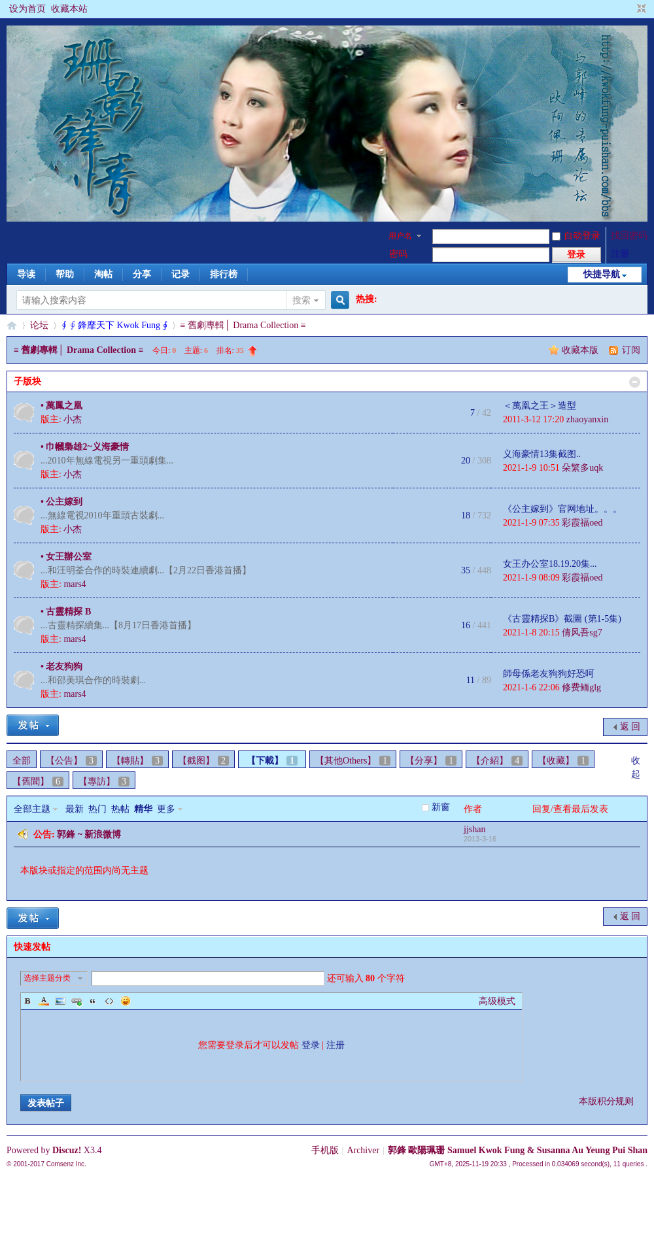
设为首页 (27, 9)
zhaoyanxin (587, 419)
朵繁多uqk (582, 468)
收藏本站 (69, 9)
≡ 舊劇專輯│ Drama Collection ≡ (243, 325)
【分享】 (430, 761)
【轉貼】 (137, 761)
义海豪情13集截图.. (542, 454)
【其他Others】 (352, 761)
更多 (166, 809)
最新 (74, 809)
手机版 (325, 1150)
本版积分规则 (606, 1101)
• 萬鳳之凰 (61, 406)
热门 (97, 809)
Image (60, 1000)
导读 (26, 274)
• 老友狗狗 (61, 666)
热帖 (120, 809)
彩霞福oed (582, 523)
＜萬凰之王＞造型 (539, 406)
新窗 (441, 807)
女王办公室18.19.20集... (550, 564)
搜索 (301, 300)
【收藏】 (563, 761)
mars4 (74, 584)
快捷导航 (601, 274)
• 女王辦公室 (66, 557)
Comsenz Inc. (66, 1164)
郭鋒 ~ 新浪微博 (89, 834)
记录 (180, 274)
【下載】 (272, 761)
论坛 (39, 325)
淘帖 (103, 274)
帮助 (65, 274)
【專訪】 (103, 781)
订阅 (631, 350)
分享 (142, 274)
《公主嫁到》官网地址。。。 (562, 509)
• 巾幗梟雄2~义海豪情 (85, 447)
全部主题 (32, 809)
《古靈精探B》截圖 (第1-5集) (562, 619)
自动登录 (576, 236)
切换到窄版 (639, 9)
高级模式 (497, 1001)
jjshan (474, 829)
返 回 (630, 727)
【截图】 (203, 761)
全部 (21, 761)
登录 (310, 1045)
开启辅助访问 (629, 9)
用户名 (400, 236)
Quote (92, 1000)
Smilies (125, 1000)
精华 (143, 809)
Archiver (363, 1150)
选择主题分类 (47, 978)
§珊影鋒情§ (12, 325)
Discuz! (66, 1150)
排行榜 (223, 274)
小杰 (72, 419)
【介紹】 (497, 761)
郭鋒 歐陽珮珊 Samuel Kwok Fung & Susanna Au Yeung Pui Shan (517, 1150)
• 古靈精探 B (66, 611)
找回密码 (629, 236)
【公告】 (71, 761)
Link (76, 1000)
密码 (398, 254)
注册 (620, 254)
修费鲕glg (581, 687)
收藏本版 (581, 350)
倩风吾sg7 (582, 632)
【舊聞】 (37, 781)
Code (109, 1000)
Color (43, 1000)
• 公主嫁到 (61, 502)
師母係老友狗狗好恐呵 (548, 674)
